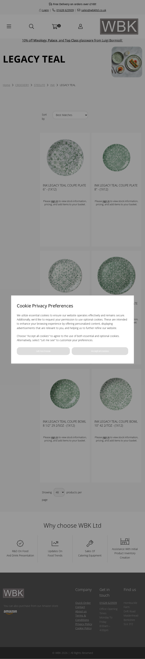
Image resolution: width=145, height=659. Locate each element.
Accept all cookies (100, 351)
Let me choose (43, 351)
